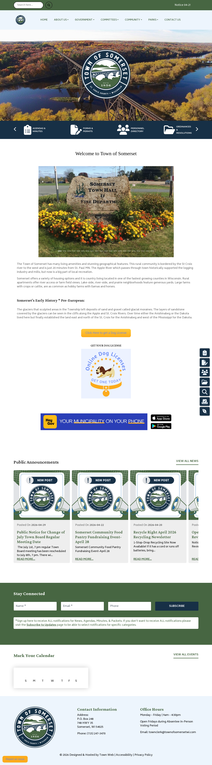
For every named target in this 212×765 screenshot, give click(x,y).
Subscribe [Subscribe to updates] (177, 606)
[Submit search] (48, 5)
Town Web (106, 755)
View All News (187, 461)
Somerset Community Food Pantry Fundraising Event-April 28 (99, 537)
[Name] (35, 606)
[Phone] (129, 606)
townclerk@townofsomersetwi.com (172, 732)
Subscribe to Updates (41, 625)
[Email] (82, 606)
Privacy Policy (143, 755)
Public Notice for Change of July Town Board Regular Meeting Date (41, 537)
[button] (63, 20)
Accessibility (124, 755)
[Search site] (28, 5)
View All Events (185, 654)
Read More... (26, 559)
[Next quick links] (196, 130)
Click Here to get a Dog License (106, 333)
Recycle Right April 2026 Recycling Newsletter (154, 534)
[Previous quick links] (15, 130)
